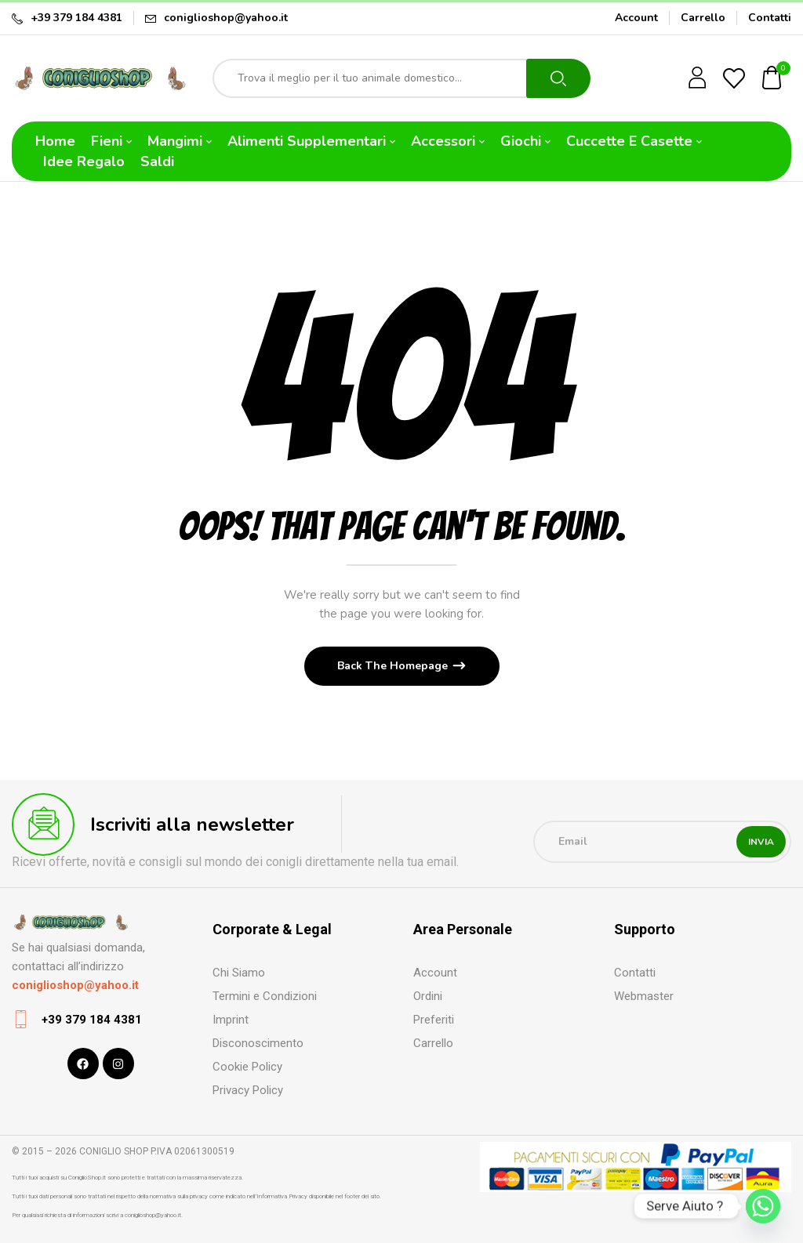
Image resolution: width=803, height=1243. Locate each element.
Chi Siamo (239, 973)
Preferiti (433, 1020)
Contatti (769, 17)
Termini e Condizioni (265, 996)
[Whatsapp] (763, 1206)
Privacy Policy (248, 1090)
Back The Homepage (394, 665)
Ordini (427, 996)
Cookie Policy (247, 1067)
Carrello (703, 17)
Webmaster (644, 996)
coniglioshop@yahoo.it (226, 17)
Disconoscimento (258, 1043)
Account (636, 17)
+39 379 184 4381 (76, 17)
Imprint (231, 1020)
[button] (772, 78)
